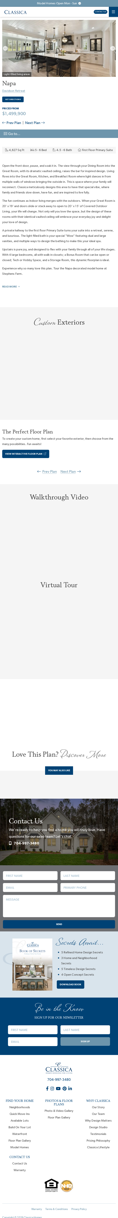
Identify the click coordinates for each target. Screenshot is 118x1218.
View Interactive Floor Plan (25, 454)
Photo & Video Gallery (59, 1111)
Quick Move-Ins (20, 1114)
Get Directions (13, 99)
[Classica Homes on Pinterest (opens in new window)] (65, 1089)
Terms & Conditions (56, 1210)
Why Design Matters (98, 1121)
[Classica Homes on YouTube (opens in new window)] (58, 1089)
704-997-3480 (24, 844)
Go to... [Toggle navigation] (12, 134)
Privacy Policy (79, 1210)
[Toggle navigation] (113, 12)
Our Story (98, 1108)
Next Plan (35, 123)
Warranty (20, 1170)
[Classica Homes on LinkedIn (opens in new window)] (70, 1089)
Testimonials (98, 1134)
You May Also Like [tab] (59, 771)
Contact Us (100, 12)
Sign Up (85, 1042)
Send (59, 925)
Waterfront (19, 1134)
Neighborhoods (19, 1108)
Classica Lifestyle (98, 1148)
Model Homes (19, 1148)
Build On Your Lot (19, 1128)
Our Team (98, 1114)
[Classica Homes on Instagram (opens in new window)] (52, 1089)
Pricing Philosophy (98, 1141)
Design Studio (98, 1128)
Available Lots (20, 1121)
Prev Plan (12, 123)
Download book (70, 985)
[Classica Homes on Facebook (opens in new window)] (47, 1089)
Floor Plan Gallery (19, 1141)
